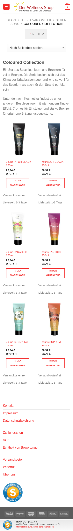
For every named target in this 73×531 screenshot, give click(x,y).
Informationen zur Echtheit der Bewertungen (35, 527)
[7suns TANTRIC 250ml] (54, 229)
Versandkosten (13, 459)
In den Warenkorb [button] (17, 182)
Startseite (16, 20)
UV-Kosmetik (40, 20)
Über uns (9, 474)
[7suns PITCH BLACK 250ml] (19, 139)
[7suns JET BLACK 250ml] (54, 139)
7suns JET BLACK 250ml (52, 163)
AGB (6, 440)
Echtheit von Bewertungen (21, 447)
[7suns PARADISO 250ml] (19, 229)
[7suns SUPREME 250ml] (54, 319)
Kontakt (8, 405)
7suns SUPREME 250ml (52, 344)
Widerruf (9, 467)
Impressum (10, 413)
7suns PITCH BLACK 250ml (18, 163)
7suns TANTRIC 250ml (51, 254)
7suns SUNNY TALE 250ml (18, 344)
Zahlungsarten (13, 432)
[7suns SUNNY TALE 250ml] (19, 319)
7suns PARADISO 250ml (16, 254)
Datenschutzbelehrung (18, 420)
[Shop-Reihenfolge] (36, 48)
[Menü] (6, 7)
